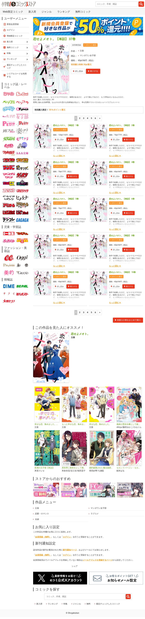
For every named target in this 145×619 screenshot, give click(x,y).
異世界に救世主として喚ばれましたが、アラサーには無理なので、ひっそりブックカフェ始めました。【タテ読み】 (74, 469)
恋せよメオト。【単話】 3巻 (66, 163)
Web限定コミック (13, 11)
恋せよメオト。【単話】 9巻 (66, 274)
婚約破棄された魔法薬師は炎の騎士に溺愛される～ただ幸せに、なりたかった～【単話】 (101, 469)
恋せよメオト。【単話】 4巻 (122, 163)
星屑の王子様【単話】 (44, 469)
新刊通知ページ (70, 551)
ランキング (63, 11)
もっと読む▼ (59, 157)
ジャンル (46, 11)
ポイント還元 (91, 45)
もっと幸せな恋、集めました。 (74, 426)
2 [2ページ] (79, 120)
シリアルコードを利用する (17, 75)
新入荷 (32, 11)
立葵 (82, 51)
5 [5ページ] (91, 120)
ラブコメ (95, 515)
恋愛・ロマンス (42, 515)
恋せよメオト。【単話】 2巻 (122, 127)
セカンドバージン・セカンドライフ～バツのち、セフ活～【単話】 (129, 469)
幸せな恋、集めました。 (100, 426)
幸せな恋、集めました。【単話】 (47, 426)
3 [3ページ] (83, 120)
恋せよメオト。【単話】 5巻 (66, 200)
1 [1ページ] (75, 120)
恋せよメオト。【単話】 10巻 (122, 274)
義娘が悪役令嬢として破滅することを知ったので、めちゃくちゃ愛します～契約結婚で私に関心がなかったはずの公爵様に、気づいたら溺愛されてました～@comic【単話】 (129, 426)
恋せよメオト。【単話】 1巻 (66, 127)
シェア (75, 567)
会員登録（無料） (43, 538)
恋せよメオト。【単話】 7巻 (66, 237)
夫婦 (37, 521)
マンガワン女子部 (88, 55)
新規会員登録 (13, 24)
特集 (65, 605)
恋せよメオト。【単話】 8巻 (122, 237)
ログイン (67, 538)
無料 (88, 605)
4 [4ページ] (87, 120)
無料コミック (83, 11)
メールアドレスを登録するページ (97, 561)
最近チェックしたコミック (108, 605)
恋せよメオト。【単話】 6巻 (122, 200)
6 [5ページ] (95, 120)
